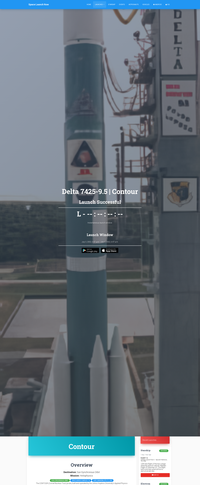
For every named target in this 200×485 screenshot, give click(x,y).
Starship (111, 4)
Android (157, 4)
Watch (155, 475)
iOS (168, 4)
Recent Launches (149, 440)
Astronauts (134, 4)
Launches (99, 4)
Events (122, 4)
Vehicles (145, 4)
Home (89, 4)
